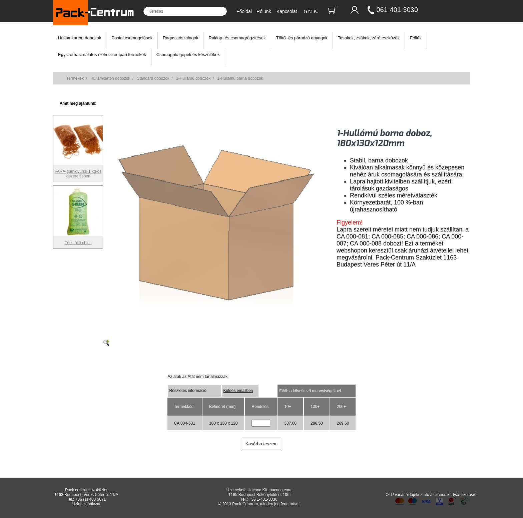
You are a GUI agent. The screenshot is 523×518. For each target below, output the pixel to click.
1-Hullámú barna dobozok (240, 78)
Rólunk (263, 11)
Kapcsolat (287, 11)
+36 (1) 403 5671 (90, 499)
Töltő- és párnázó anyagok (302, 37)
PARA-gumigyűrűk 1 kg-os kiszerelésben (78, 171)
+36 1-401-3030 (263, 499)
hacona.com (280, 490)
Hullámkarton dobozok (79, 37)
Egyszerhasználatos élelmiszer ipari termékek (102, 54)
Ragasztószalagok (180, 37)
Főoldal (244, 11)
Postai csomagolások (131, 37)
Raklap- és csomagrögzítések (237, 37)
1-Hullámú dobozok (193, 78)
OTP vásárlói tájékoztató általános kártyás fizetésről (431, 494)
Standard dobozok (153, 78)
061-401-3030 (397, 9)
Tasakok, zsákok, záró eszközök (369, 37)
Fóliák (416, 37)
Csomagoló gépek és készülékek (188, 54)
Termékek (75, 78)
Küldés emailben (238, 390)
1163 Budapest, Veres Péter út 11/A (86, 494)
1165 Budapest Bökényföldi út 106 (259, 494)
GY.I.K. (311, 11)
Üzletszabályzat (86, 504)
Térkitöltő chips (78, 240)
